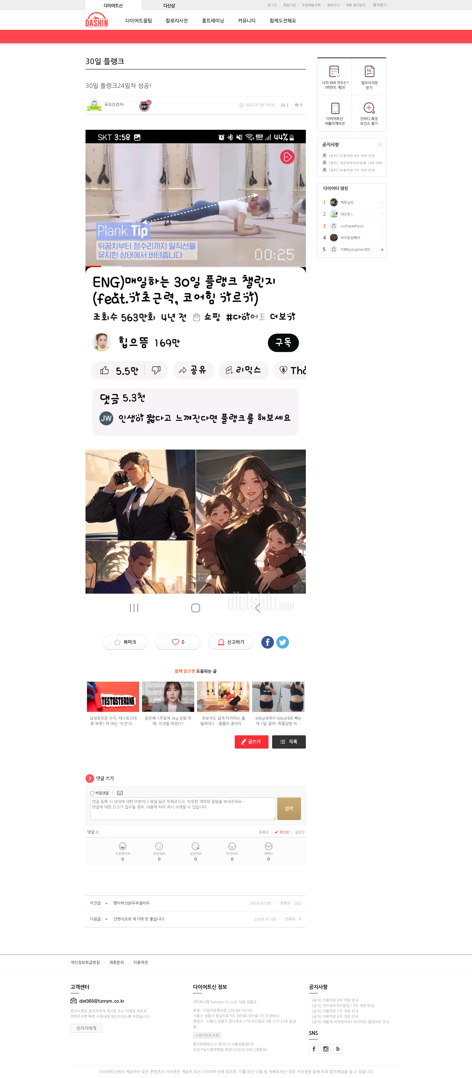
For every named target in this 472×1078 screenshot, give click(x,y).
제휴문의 (116, 962)
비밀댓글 (102, 793)
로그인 (272, 5)
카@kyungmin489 (355, 249)
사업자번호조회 (207, 1035)
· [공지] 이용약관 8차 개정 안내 (333, 1000)
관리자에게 (86, 1028)
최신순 (282, 832)
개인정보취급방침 (85, 962)
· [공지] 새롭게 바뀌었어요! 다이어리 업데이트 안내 (349, 1022)
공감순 (300, 832)
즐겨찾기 (380, 5)
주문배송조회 (311, 5)
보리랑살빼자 (350, 238)
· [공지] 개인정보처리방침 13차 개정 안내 (341, 1006)
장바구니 (333, 5)
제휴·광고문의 (355, 5)
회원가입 (289, 5)
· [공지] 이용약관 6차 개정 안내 (333, 1016)
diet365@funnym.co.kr (97, 1001)
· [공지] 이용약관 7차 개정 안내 (333, 1011)
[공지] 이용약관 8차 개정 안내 (352, 155)
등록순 (264, 832)
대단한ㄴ (347, 214)
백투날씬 (347, 202)
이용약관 (140, 962)
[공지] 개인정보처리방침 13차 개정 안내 (357, 162)
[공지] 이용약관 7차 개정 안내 (352, 170)
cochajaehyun (352, 226)
